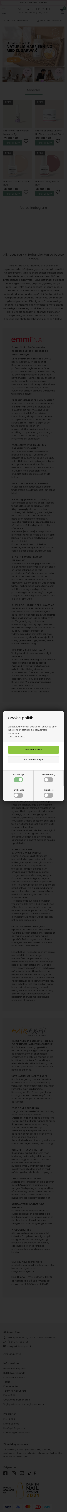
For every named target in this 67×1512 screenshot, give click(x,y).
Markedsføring (48, 777)
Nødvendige (18, 777)
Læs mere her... (16, 736)
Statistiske (49, 793)
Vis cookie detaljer (33, 759)
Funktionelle (18, 793)
